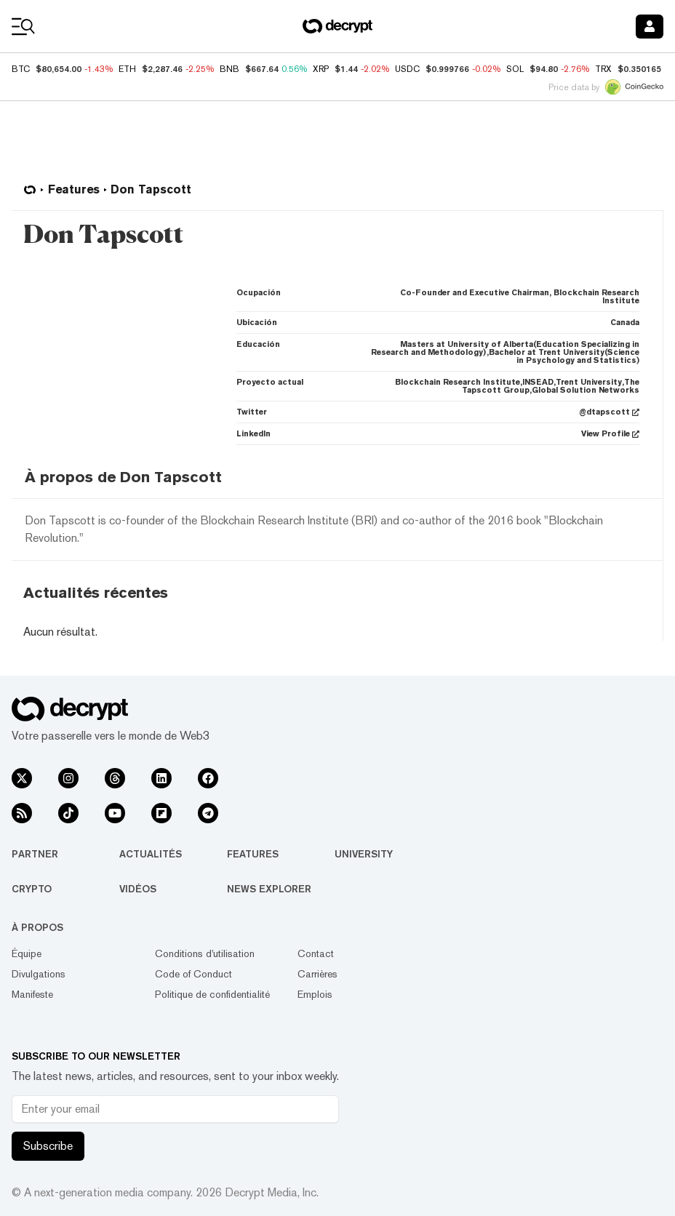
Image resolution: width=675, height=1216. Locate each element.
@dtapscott (609, 412)
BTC (21, 69)
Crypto (32, 889)
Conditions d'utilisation (205, 953)
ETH (127, 69)
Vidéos (137, 889)
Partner (35, 854)
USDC (407, 69)
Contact (315, 953)
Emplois (314, 994)
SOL (515, 69)
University (364, 854)
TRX (603, 69)
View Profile (610, 434)
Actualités (150, 854)
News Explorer (269, 889)
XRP (321, 69)
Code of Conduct (193, 974)
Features (253, 854)
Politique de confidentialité (212, 994)
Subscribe (48, 1146)
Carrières (317, 974)
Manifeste (32, 994)
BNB (229, 69)
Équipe (26, 953)
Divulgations (38, 974)
